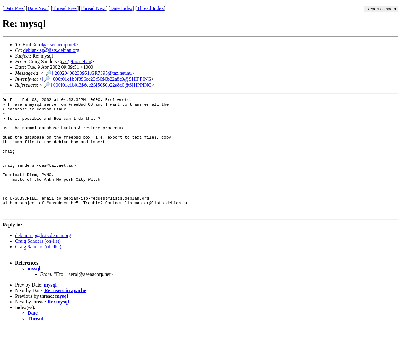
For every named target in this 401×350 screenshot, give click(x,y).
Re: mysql (58, 325)
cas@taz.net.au (76, 61)
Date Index (121, 8)
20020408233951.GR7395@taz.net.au (93, 73)
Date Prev (14, 8)
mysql (34, 292)
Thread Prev (64, 8)
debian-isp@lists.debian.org (51, 50)
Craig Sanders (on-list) (38, 264)
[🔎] (48, 73)
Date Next (38, 8)
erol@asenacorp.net (55, 44)
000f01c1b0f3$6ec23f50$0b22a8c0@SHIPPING (102, 79)
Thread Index (150, 8)
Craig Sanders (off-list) (38, 270)
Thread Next (93, 8)
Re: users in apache (65, 314)
